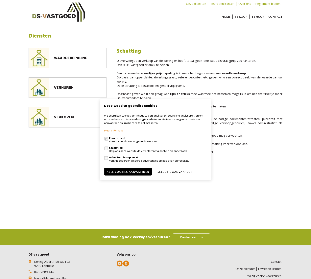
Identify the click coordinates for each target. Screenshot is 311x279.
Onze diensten (196, 4)
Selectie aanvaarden (175, 171)
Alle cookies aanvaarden (128, 171)
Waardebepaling (70, 58)
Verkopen (64, 117)
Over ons (244, 4)
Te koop (241, 16)
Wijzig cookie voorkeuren (264, 276)
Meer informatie (114, 130)
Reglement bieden (267, 4)
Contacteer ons (191, 237)
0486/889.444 (44, 272)
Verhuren (64, 87)
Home (226, 16)
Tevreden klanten (222, 4)
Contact (275, 16)
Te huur (257, 16)
